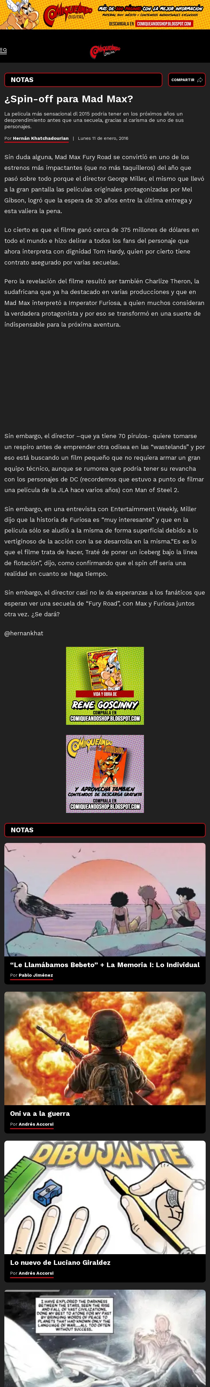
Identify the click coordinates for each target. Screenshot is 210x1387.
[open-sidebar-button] (3, 51)
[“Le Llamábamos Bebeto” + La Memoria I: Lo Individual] (105, 899)
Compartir (187, 79)
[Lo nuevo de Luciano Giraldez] (105, 1197)
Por (31, 975)
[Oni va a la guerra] (105, 1048)
